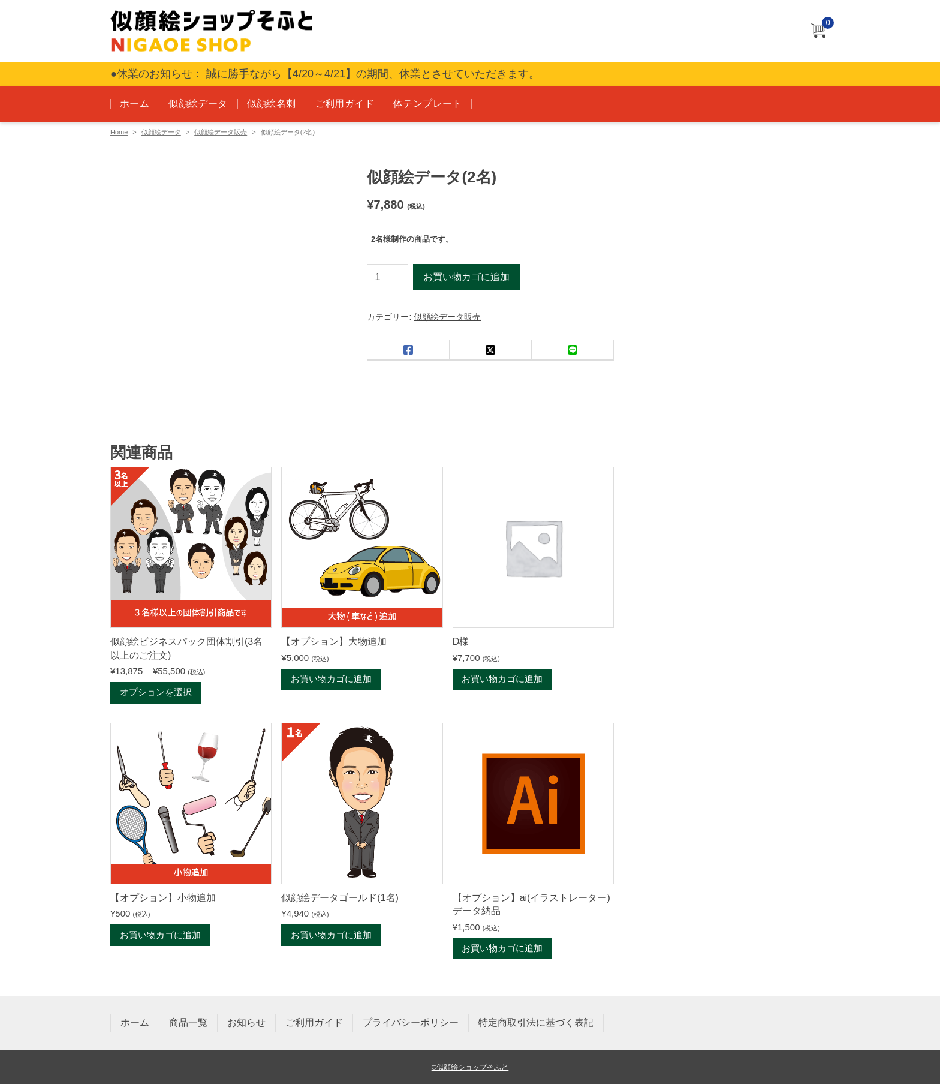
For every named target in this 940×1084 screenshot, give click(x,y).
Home (119, 132)
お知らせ (246, 1022)
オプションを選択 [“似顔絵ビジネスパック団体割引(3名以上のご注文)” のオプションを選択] (156, 693)
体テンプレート (427, 103)
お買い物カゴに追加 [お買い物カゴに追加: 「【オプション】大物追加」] (331, 679)
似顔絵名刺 (271, 103)
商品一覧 (188, 1022)
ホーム (134, 103)
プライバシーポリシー (411, 1022)
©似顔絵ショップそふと (470, 1067)
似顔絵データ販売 (220, 132)
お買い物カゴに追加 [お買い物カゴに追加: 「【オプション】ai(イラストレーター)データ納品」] (502, 949)
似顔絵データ (197, 103)
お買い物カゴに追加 (466, 277)
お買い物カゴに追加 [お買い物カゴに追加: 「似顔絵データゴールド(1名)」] (331, 936)
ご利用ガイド (344, 103)
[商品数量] (387, 277)
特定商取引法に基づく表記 (535, 1022)
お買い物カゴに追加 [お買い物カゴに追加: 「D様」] (502, 679)
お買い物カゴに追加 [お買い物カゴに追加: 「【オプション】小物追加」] (160, 936)
